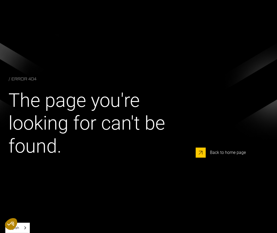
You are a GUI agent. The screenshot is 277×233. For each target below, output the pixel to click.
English (13, 228)
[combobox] (17, 228)
